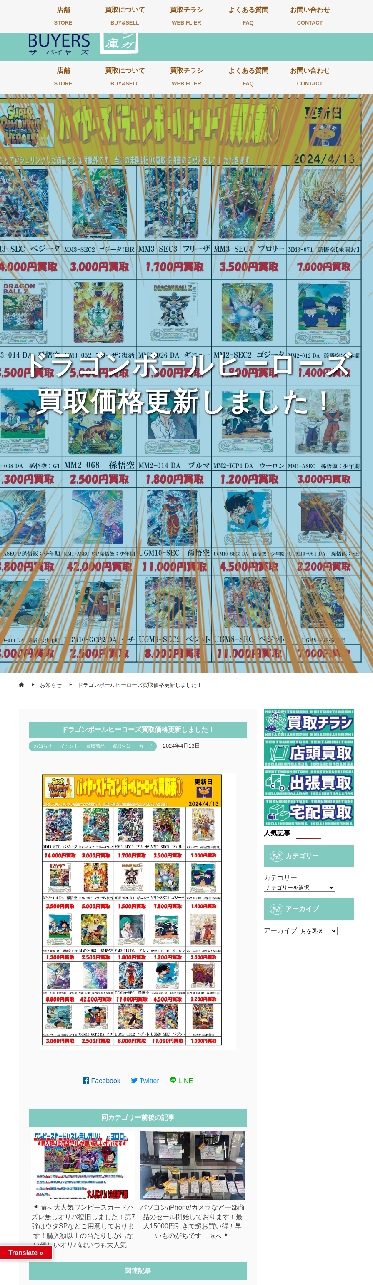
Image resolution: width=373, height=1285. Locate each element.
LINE (181, 1080)
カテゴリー (280, 877)
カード (146, 745)
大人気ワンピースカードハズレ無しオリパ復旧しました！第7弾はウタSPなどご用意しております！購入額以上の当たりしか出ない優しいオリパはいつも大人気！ (83, 1226)
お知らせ (43, 745)
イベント (69, 745)
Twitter (145, 1080)
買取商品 (95, 745)
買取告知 (122, 745)
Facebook (101, 1080)
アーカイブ (280, 930)
